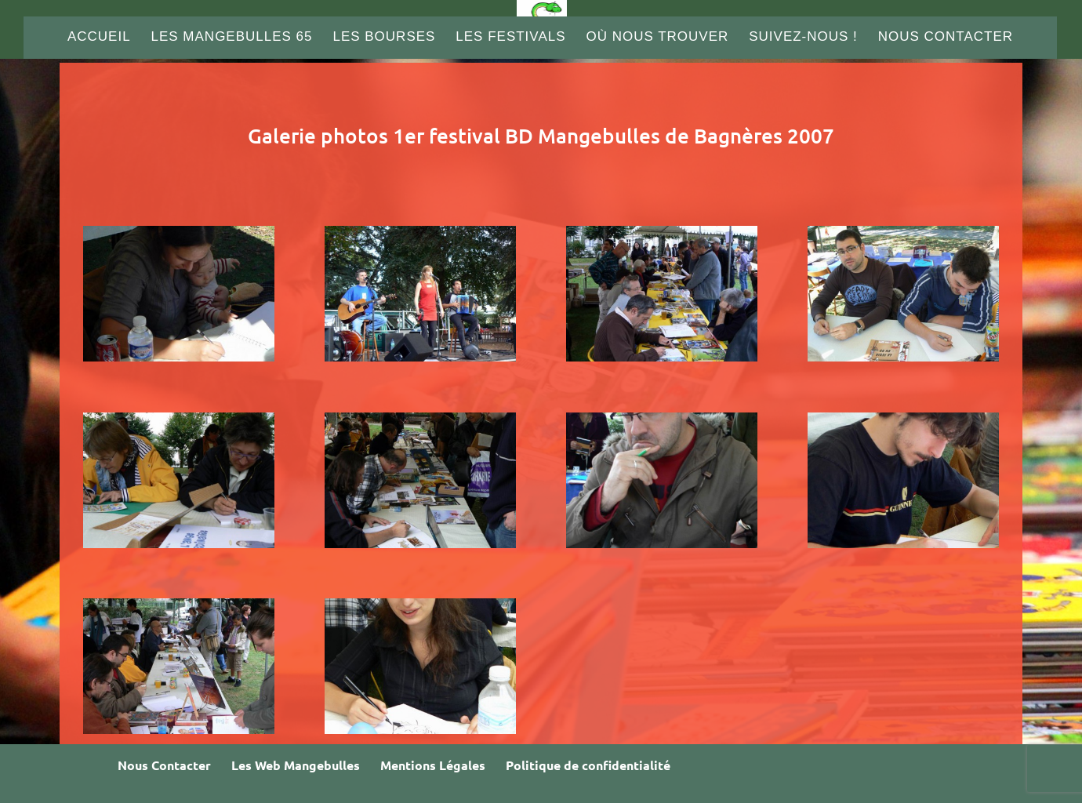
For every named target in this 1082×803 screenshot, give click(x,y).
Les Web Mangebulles (295, 765)
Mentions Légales (432, 765)
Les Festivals (510, 37)
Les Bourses (383, 37)
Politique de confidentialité (588, 765)
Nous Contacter (945, 37)
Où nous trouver (657, 37)
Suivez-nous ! (803, 37)
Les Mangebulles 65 (232, 37)
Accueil (99, 37)
